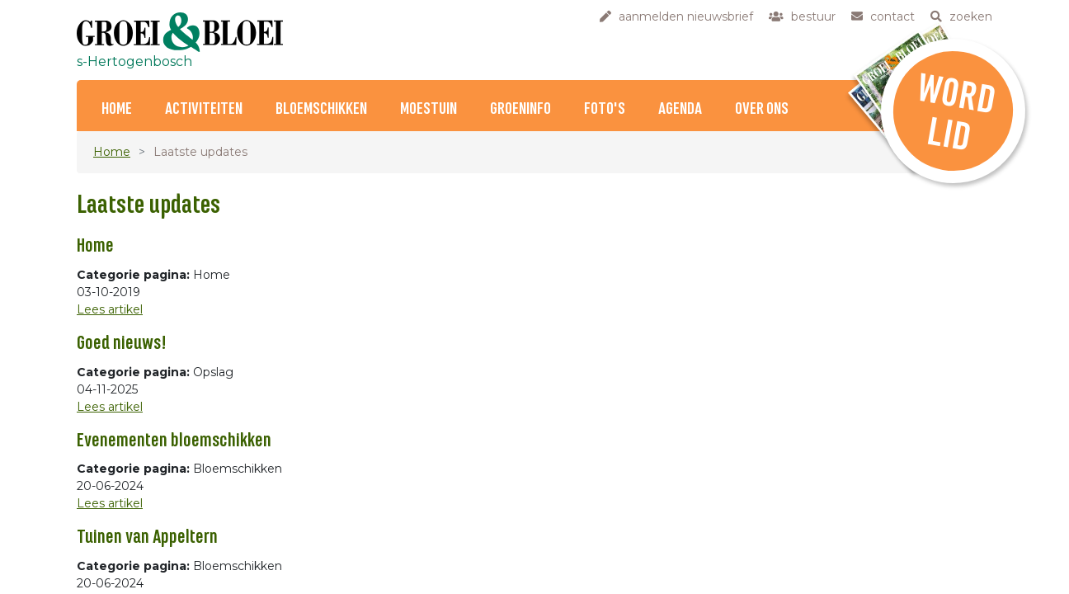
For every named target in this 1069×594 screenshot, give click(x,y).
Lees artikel (110, 309)
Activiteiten (204, 109)
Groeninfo (520, 109)
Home (116, 109)
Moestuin (428, 109)
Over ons (762, 109)
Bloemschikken (321, 109)
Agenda (680, 109)
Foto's (604, 109)
